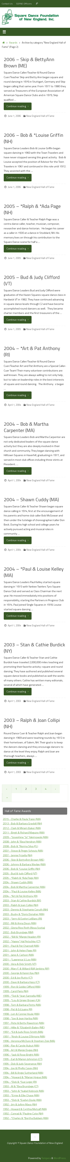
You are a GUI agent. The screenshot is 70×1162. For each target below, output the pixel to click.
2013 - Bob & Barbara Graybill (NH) (22, 823)
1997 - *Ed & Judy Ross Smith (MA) (23, 1032)
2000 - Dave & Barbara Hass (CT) (21, 982)
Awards (13, 42)
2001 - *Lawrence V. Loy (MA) (19, 959)
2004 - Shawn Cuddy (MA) (18, 882)
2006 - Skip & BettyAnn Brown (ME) (23, 860)
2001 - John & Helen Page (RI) (19, 950)
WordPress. (60, 1158)
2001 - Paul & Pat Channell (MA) (21, 946)
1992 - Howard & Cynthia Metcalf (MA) (25, 1109)
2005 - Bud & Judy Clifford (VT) (20, 873)
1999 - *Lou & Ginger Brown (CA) (21, 1000)
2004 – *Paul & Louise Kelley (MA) (34, 572)
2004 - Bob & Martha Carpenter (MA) (24, 887)
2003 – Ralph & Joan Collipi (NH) (32, 723)
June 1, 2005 (14, 258)
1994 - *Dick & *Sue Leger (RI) (20, 1082)
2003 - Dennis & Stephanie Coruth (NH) (25, 910)
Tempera (46, 1158)
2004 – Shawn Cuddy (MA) (31, 499)
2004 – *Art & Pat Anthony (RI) (32, 351)
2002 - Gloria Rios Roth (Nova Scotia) (24, 928)
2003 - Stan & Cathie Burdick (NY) (22, 900)
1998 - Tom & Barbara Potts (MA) (22, 1005)
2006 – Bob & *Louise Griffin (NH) (33, 138)
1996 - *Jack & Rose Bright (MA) (21, 1055)
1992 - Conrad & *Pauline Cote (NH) (23, 1113)
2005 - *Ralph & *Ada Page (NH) (21, 878)
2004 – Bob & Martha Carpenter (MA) (26, 427)
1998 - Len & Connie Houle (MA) (21, 1014)
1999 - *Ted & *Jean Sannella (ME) (22, 996)
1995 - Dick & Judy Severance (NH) (22, 1064)
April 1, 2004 (14, 405)
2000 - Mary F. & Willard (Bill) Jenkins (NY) (26, 969)
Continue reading (18, 106)
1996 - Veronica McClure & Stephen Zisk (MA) (29, 1041)
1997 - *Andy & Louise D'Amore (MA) (24, 1036)
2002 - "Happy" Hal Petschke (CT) (22, 941)
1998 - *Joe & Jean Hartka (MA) (20, 1018)
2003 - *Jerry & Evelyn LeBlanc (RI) (22, 919)
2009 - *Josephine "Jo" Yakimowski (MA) (25, 837)
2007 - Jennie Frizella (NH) (17, 855)
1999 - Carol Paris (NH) (15, 991)
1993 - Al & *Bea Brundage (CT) (20, 1086)
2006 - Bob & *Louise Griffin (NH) (21, 869)
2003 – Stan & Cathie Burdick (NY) (34, 647)
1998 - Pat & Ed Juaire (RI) (17, 1009)
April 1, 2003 (14, 701)
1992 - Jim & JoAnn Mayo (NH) (20, 1104)
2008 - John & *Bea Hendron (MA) (22, 842)
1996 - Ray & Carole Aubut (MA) (21, 1046)
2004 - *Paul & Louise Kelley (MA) (22, 891)
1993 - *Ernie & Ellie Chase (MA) (21, 1095)
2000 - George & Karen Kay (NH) (21, 973)
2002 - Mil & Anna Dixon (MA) (19, 923)
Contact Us (7, 3)
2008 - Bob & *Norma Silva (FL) (20, 846)
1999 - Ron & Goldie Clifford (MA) (22, 987)
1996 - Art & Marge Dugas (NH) (20, 1050)
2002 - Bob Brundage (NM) (18, 932)
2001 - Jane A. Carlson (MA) (18, 955)
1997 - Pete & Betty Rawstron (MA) (23, 1023)
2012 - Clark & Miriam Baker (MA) (22, 828)
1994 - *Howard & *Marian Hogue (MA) (25, 1077)
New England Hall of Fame (40, 116)
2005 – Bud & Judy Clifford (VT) (32, 280)
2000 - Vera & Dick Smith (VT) (19, 964)
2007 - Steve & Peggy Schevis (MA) (23, 851)
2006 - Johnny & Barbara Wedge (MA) (24, 864)
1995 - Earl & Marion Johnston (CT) (22, 1059)
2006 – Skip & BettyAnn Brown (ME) (29, 62)
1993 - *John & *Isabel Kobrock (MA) (23, 1091)
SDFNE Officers (24, 3)
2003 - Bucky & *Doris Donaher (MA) (23, 914)
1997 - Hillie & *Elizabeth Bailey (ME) (24, 1027)
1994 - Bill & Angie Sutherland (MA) (23, 1073)
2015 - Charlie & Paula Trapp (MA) (22, 819)
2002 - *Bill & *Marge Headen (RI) (22, 937)
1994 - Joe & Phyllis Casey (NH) (20, 1068)
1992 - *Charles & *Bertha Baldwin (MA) (26, 1118)
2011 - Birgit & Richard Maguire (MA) (24, 833)
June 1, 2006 (14, 116)
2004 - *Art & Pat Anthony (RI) (20, 896)
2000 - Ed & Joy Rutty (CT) (18, 978)
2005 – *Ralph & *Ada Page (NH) (32, 209)
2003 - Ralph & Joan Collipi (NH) (20, 905)
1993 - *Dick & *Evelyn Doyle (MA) (22, 1100)
